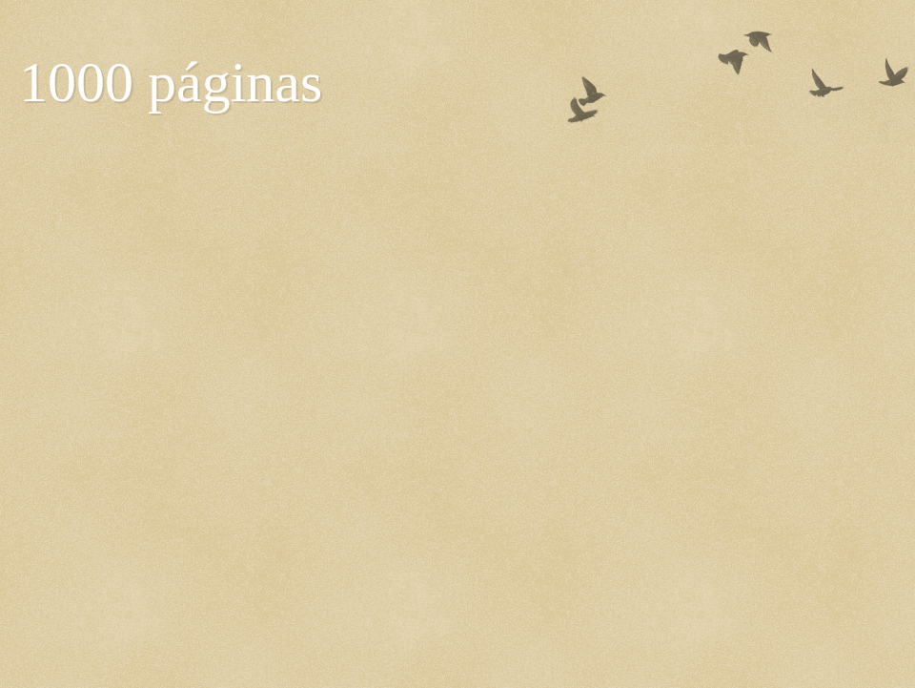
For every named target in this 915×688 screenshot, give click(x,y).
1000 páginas (170, 82)
